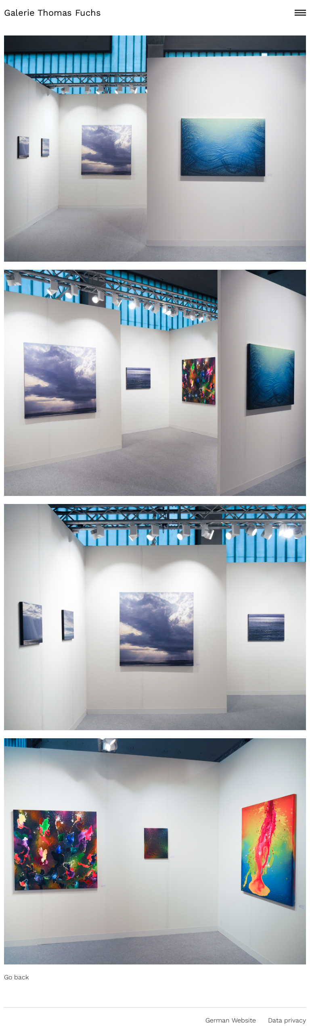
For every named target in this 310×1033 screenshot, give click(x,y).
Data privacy (287, 1020)
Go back (16, 977)
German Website (230, 1020)
